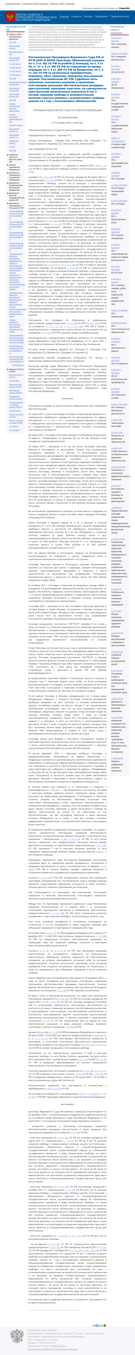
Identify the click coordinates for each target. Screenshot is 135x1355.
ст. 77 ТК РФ (116, 611)
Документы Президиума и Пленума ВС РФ (16, 205)
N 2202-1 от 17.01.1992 (119, 310)
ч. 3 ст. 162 (47, 177)
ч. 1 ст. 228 (57, 913)
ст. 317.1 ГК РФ (116, 433)
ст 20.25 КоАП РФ (118, 467)
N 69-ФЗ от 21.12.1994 (119, 54)
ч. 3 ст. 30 (52, 265)
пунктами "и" (99, 1035)
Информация (12, 3)
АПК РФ (12, 42)
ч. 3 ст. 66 (83, 1059)
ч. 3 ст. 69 (72, 268)
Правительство (119, 16)
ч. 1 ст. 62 (53, 1032)
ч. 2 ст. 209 (71, 323)
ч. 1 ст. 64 (49, 180)
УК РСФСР (13, 426)
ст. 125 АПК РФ (117, 758)
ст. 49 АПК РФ (117, 718)
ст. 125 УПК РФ (117, 652)
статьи (99, 851)
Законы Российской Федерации (14, 167)
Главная (64, 16)
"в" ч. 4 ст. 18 (58, 951)
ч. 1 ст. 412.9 (45, 878)
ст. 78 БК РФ (116, 508)
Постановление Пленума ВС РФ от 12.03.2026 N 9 (16, 359)
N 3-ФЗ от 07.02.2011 (119, 201)
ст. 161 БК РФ (116, 589)
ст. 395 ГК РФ (116, 448)
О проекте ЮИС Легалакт (34, 3)
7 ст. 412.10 (92, 1094)
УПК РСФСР (14, 430)
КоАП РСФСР (15, 411)
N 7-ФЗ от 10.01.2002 (119, 185)
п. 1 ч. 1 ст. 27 (54, 326)
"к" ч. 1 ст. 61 (39, 1038)
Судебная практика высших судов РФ (47, 27)
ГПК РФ (12, 78)
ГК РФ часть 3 (15, 71)
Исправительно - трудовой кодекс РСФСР (16, 404)
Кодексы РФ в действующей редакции (15, 36)
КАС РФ (12, 100)
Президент (101, 16)
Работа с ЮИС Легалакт (62, 3)
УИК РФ (12, 150)
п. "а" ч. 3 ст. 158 (67, 265)
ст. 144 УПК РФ (117, 633)
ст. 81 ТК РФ (116, 486)
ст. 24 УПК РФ (116, 671)
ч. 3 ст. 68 (74, 839)
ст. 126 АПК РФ (117, 699)
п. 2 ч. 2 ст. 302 (73, 326)
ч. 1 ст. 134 (46, 333)
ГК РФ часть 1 (15, 64)
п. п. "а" (44, 951)
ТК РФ (12, 147)
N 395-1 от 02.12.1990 (119, 404)
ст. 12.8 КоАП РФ (118, 539)
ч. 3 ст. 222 (93, 323)
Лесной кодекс (16, 125)
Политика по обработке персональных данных (52, 1349)
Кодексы (76, 16)
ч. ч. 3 (82, 1094)
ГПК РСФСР (14, 381)
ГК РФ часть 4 (15, 75)
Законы (88, 16)
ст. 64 (64, 839)
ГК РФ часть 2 (15, 67)
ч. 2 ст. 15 (52, 933)
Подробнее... (18, 365)
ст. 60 (48, 1088)
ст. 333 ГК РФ (116, 420)
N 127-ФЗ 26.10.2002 (119, 323)
